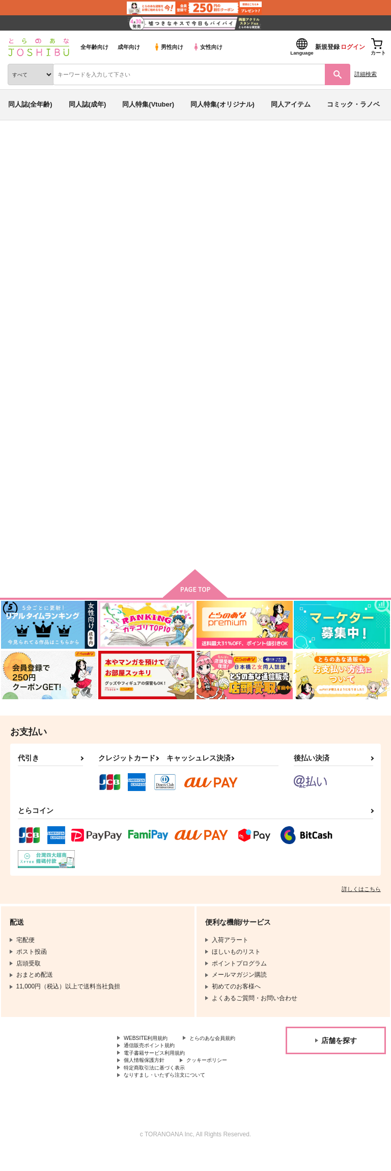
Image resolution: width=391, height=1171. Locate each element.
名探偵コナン (207, 216)
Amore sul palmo (117, 456)
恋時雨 (301, 456)
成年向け (129, 47)
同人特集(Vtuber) (148, 104)
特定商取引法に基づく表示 (160, 1084)
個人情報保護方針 (148, 1075)
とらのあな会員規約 (151, 1050)
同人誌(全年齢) (30, 104)
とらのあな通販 (23, 147)
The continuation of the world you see (98, 216)
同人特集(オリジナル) (222, 104)
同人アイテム (291, 104)
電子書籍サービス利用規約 (160, 1067)
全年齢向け (94, 47)
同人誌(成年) (87, 104)
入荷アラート (35, 163)
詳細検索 (365, 74)
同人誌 (60, 147)
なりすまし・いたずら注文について (172, 1093)
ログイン (353, 46)
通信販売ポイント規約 (154, 1058)
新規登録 (327, 46)
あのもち (116, 205)
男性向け (168, 46)
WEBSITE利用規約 (150, 1041)
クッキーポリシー (218, 1075)
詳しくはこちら (361, 891)
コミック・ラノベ (353, 104)
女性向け (207, 46)
